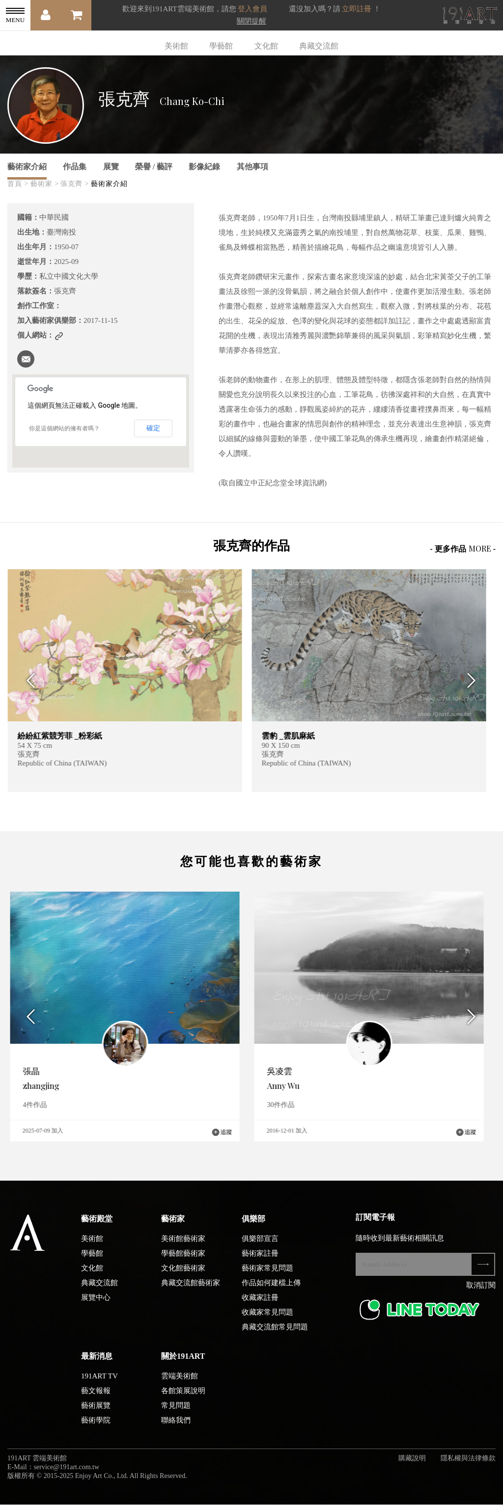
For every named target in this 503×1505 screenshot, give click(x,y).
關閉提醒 (251, 21)
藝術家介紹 (27, 166)
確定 (153, 428)
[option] (129, 680)
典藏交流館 (318, 46)
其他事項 (252, 166)
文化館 (266, 46)
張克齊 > (74, 183)
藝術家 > (44, 183)
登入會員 (252, 9)
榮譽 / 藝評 (153, 166)
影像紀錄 (204, 166)
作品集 (74, 166)
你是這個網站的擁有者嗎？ (64, 428)
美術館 (176, 46)
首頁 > (17, 183)
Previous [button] (28, 681)
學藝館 (221, 46)
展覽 (111, 166)
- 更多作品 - (463, 548)
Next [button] (475, 681)
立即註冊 (356, 9)
